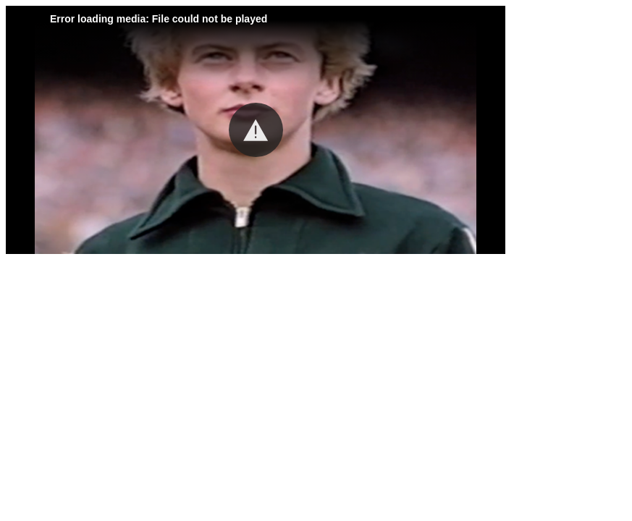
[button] (256, 130)
